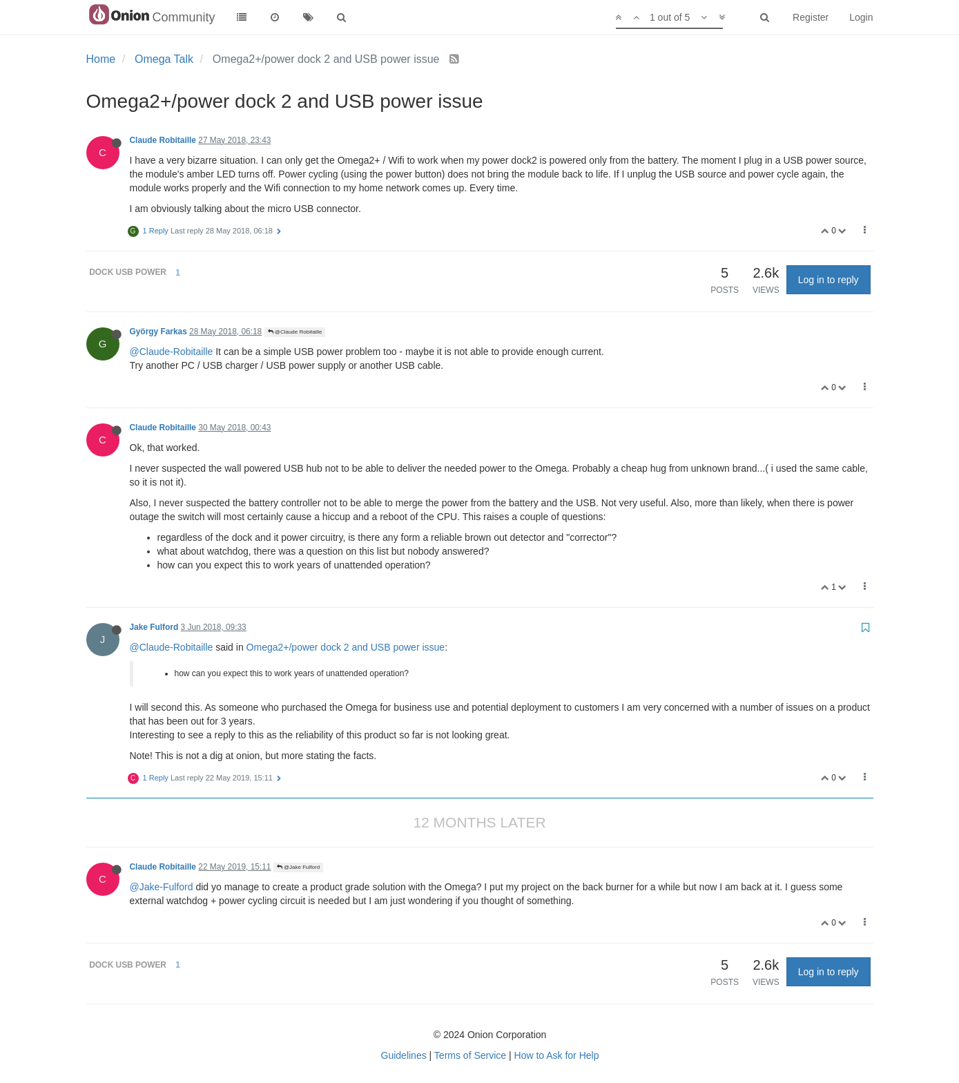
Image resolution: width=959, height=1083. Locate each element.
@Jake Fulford (298, 867)
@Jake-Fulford (161, 886)
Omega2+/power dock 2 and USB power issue (345, 647)
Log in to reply (828, 279)
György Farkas (158, 331)
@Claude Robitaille (295, 332)
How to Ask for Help (556, 1055)
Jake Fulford (154, 627)
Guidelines (404, 1055)
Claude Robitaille (163, 140)
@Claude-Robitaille (171, 351)
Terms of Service (470, 1055)
